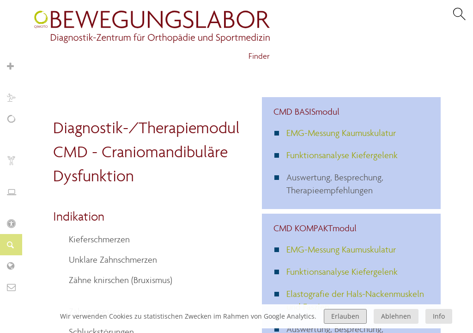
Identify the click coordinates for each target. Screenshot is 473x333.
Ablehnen (396, 316)
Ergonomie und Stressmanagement (16, 196)
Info (439, 316)
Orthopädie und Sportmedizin (16, 71)
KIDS (16, 223)
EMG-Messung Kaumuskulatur (341, 133)
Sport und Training (16, 97)
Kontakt (16, 287)
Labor (16, 265)
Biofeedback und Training (16, 165)
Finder (259, 56)
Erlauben (345, 316)
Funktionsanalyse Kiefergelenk (342, 155)
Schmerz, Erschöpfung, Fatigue (16, 128)
